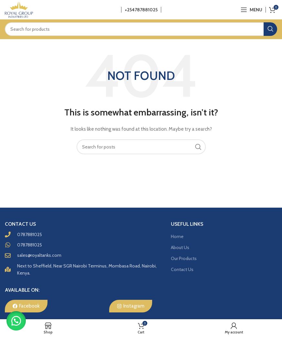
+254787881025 (141, 10)
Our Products (184, 258)
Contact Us (182, 269)
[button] (16, 321)
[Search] (141, 29)
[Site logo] (19, 9)
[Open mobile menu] (251, 9)
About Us (180, 247)
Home (177, 236)
